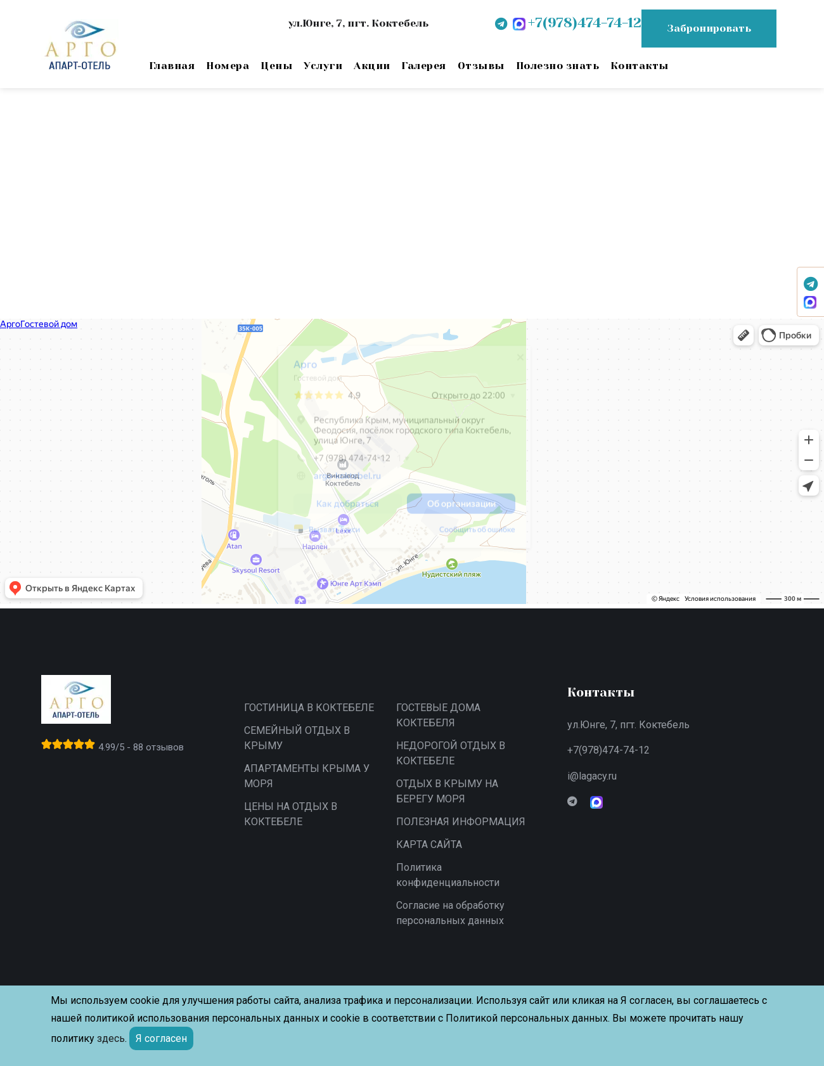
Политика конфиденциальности (447, 875)
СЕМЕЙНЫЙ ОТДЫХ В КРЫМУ (297, 738)
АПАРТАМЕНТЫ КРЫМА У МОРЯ (307, 776)
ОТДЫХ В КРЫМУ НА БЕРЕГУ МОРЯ (447, 791)
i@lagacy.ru (592, 776)
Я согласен (161, 1038)
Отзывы (481, 66)
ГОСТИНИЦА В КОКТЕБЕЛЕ (309, 708)
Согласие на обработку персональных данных (450, 913)
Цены (276, 66)
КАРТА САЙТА (429, 844)
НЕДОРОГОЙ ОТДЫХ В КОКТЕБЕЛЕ (450, 753)
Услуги (323, 66)
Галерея (423, 66)
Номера (227, 66)
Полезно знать (557, 66)
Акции (372, 66)
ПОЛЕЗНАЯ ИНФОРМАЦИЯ (460, 822)
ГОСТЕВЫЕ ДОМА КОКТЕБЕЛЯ (438, 715)
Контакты (639, 66)
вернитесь (166, 212)
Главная (172, 66)
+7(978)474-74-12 (608, 750)
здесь (111, 1038)
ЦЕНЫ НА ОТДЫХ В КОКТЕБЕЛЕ (290, 814)
